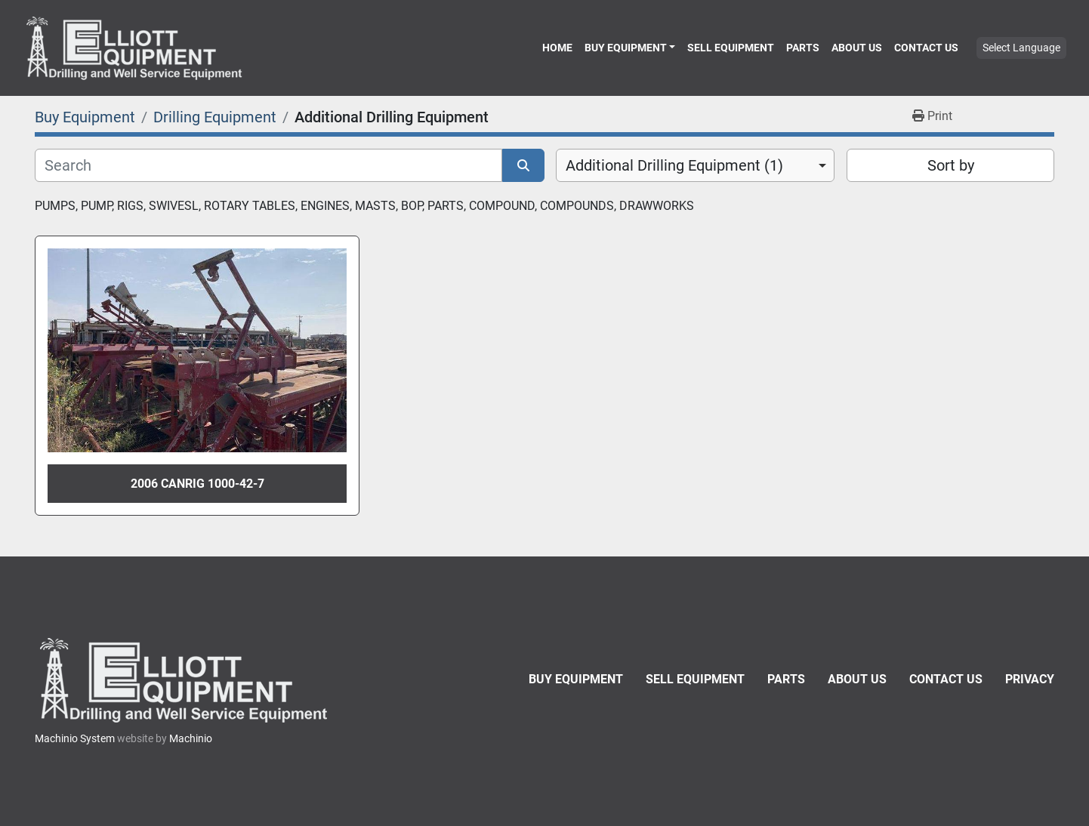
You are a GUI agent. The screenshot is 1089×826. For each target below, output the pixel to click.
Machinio (190, 738)
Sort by (950, 165)
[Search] (268, 165)
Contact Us (926, 48)
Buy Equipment (626, 48)
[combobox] (695, 165)
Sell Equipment (730, 48)
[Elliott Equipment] (186, 680)
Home (557, 48)
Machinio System (75, 738)
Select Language (1021, 48)
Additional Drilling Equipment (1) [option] (674, 165)
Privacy (1029, 679)
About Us (856, 48)
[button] (630, 47)
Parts (802, 48)
